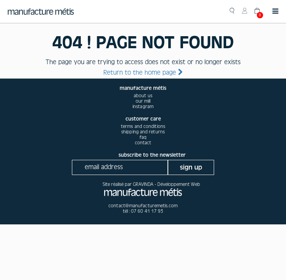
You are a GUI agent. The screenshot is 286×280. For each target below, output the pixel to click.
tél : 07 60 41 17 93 (143, 211)
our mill (143, 101)
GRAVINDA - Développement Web (166, 184)
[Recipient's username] (120, 167)
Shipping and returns (143, 132)
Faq (143, 137)
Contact (143, 142)
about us (143, 95)
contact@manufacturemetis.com (143, 205)
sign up (191, 167)
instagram (143, 106)
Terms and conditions (143, 126)
